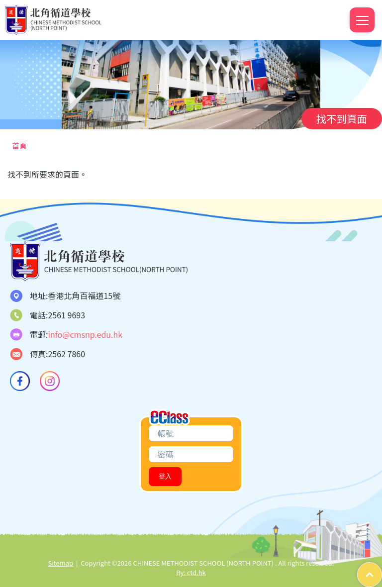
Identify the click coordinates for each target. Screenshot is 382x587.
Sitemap (61, 563)
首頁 (19, 145)
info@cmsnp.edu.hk (85, 334)
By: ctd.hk (190, 572)
